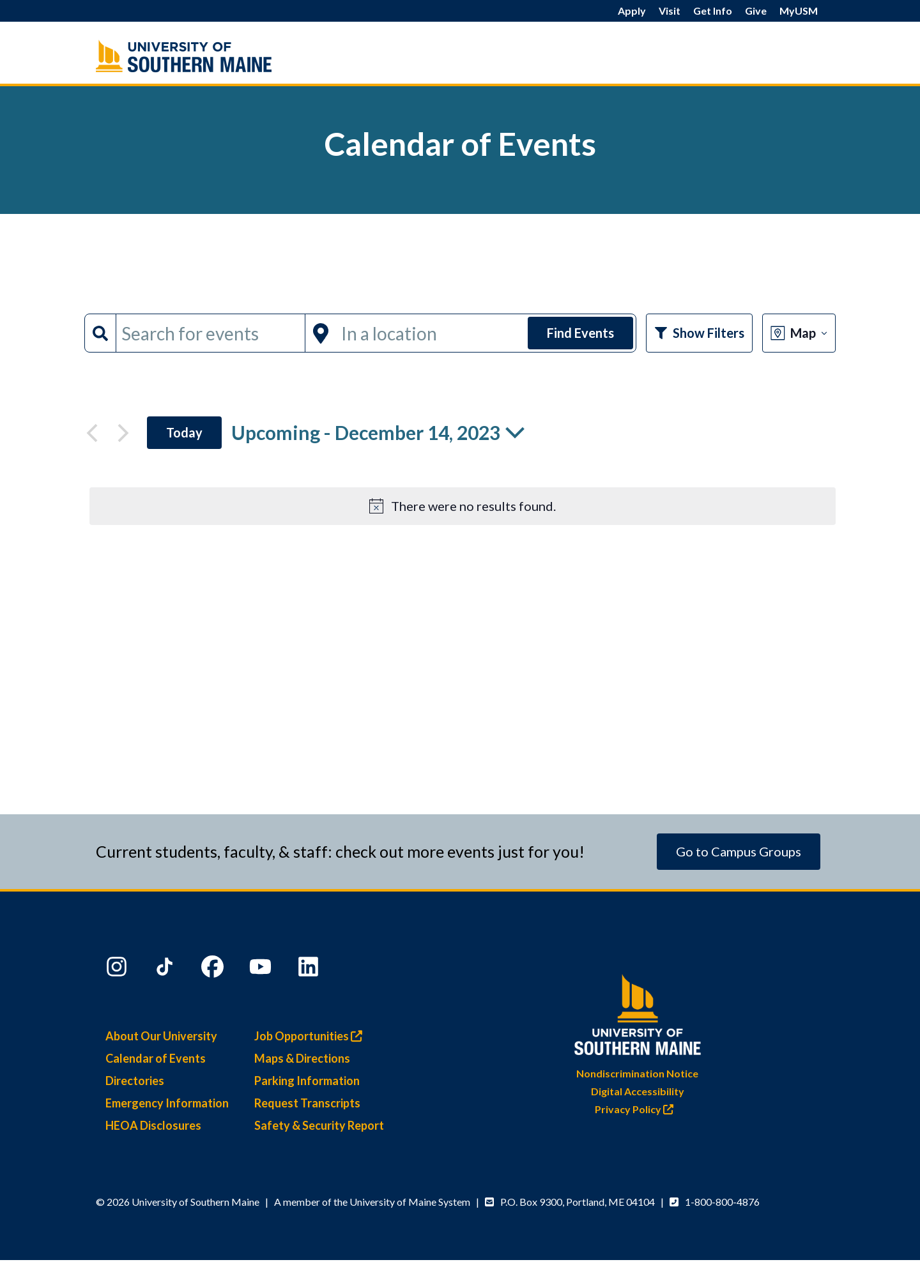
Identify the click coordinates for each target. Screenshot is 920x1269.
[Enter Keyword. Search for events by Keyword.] (210, 333)
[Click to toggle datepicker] (378, 433)
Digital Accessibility (637, 1091)
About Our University (161, 1036)
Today (184, 432)
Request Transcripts (307, 1103)
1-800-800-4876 (722, 1202)
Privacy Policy (637, 1109)
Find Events (580, 332)
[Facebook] (214, 969)
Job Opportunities (311, 1036)
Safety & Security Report (319, 1125)
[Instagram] (118, 969)
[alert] (462, 506)
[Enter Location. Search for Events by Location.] (430, 333)
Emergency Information (167, 1103)
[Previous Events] (92, 433)
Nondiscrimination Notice (637, 1073)
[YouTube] (262, 969)
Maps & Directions (302, 1058)
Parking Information (307, 1081)
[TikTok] (166, 969)
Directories (134, 1081)
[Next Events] (123, 433)
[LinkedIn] (310, 969)
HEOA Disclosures (153, 1125)
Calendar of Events (155, 1058)
